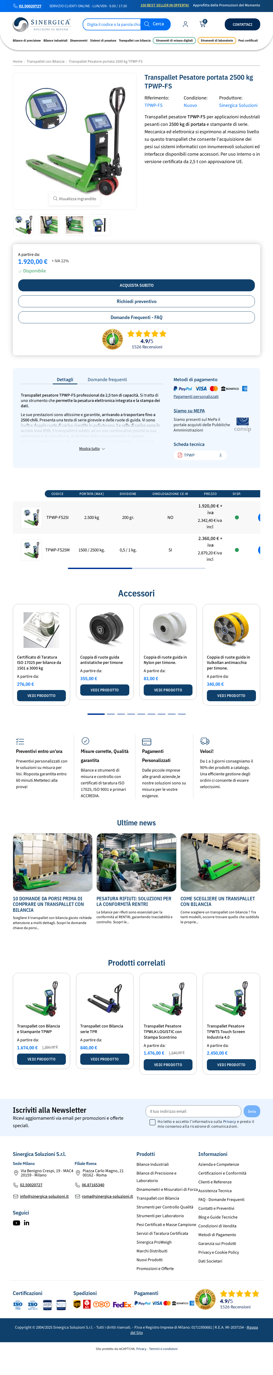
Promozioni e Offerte (155, 1288)
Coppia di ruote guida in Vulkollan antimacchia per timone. (228, 682)
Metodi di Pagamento (217, 1254)
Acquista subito (137, 285)
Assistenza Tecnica (215, 1210)
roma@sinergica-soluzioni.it (107, 1216)
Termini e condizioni (163, 1368)
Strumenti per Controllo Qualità (164, 1227)
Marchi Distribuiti (151, 1271)
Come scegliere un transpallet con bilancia (217, 921)
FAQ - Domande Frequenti (221, 1219)
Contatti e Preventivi (216, 1228)
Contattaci (242, 24)
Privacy (229, 1141)
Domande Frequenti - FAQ (137, 317)
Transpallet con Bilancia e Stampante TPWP (38, 1048)
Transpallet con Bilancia (157, 1218)
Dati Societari (210, 1281)
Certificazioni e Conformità (222, 1193)
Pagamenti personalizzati (196, 397)
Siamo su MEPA (189, 411)
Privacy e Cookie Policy (218, 1272)
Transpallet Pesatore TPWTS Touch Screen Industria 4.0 (226, 1051)
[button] (96, 734)
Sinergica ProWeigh (154, 1262)
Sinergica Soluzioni (238, 105)
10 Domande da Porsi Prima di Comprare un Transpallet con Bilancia (48, 924)
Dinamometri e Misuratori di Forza (167, 1209)
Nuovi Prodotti (149, 1280)
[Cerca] (127, 24)
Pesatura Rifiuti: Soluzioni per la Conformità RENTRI (134, 921)
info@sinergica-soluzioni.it (44, 1216)
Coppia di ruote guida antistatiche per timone (101, 680)
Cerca (158, 24)
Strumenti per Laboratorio (160, 1236)
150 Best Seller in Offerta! (164, 5)
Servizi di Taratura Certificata (162, 1253)
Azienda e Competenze (218, 1184)
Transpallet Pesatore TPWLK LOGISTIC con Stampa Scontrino (163, 1051)
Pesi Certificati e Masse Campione (166, 1244)
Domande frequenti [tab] (107, 379)
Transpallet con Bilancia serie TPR (101, 1048)
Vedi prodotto (41, 715)
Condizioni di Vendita (217, 1246)
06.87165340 (93, 1205)
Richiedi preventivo (136, 301)
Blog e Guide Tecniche (218, 1237)
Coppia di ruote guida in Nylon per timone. (165, 680)
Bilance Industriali (152, 1184)
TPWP (186, 455)
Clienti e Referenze (215, 1202)
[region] (136, 547)
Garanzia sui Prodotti (217, 1263)
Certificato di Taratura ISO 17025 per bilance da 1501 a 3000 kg (39, 682)
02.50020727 (30, 6)
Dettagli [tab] (65, 379)
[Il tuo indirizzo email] (193, 1131)
